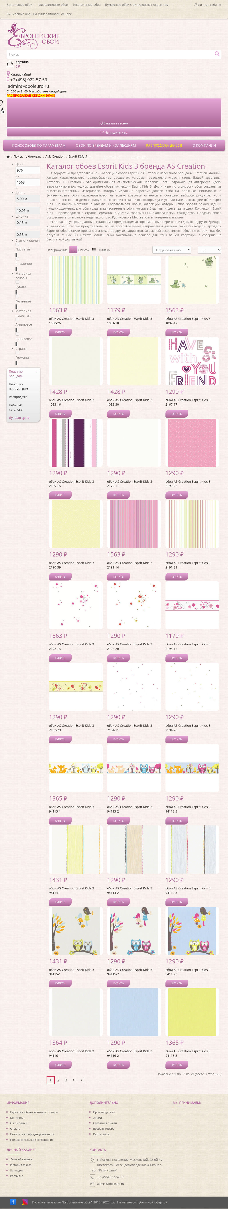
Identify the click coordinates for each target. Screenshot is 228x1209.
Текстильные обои (87, 4)
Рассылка (16, 1176)
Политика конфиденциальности (32, 1135)
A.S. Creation (55, 156)
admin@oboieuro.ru (110, 1184)
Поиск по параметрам (18, 386)
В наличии (24, 264)
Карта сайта (101, 1135)
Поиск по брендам (27, 156)
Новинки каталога (15, 407)
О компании (18, 1123)
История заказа (20, 1165)
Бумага (21, 287)
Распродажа (18, 397)
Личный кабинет (21, 1160)
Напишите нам (114, 132)
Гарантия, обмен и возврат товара (34, 1113)
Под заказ (23, 249)
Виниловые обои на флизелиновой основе (39, 14)
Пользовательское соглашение (31, 1140)
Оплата (15, 1129)
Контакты (17, 1118)
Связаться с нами (105, 1123)
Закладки (16, 1171)
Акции (97, 1118)
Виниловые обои (19, 4)
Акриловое (24, 324)
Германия (23, 357)
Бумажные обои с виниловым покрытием (137, 4)
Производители (104, 1113)
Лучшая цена (19, 418)
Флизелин (23, 301)
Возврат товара (103, 1129)
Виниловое (24, 339)
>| (83, 1080)
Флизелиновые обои (52, 4)
